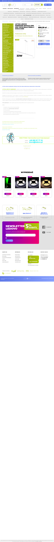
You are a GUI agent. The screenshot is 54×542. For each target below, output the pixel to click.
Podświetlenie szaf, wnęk (20, 13)
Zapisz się (9, 240)
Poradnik (27, 8)
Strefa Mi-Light (43, 17)
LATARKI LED (49, 17)
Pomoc (40, 8)
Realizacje (32, 8)
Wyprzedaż (16, 8)
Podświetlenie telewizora (30, 9)
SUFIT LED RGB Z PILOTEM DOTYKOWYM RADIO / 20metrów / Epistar (7, 190)
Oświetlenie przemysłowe (34, 17)
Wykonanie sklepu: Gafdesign (47, 278)
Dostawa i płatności (6, 254)
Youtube (46, 232)
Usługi (37, 8)
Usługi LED (17, 259)
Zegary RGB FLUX (12, 15)
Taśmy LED (10, 11)
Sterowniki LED (21, 9)
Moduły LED (48, 15)
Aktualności (22, 8)
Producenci (17, 254)
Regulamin (4, 256)
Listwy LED (49, 8)
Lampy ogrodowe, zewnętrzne (38, 15)
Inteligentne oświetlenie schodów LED (34, 13)
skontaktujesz (25, 96)
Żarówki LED (34, 11)
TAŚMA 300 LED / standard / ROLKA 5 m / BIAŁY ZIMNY (20, 189)
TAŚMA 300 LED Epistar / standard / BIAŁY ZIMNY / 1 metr (33, 190)
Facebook (46, 227)
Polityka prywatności (6, 257)
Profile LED (28, 11)
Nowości (5, 8)
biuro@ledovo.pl (27, 148)
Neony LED (5, 17)
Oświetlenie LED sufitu (41, 11)
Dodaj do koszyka (44, 44)
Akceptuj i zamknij (38, 541)
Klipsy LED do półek (46, 13)
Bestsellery (10, 8)
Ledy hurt (4, 260)
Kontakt (44, 8)
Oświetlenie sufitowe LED (23, 17)
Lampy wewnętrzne (27, 15)
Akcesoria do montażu (12, 17)
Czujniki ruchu (19, 15)
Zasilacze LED (22, 11)
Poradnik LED (17, 257)
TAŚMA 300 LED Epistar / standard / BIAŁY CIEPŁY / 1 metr (46, 190)
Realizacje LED (18, 260)
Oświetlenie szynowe (5, 71)
